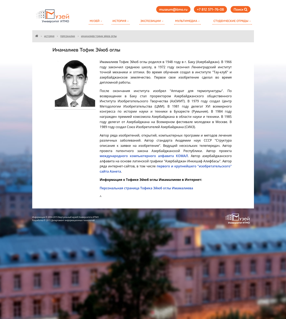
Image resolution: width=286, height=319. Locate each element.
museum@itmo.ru (173, 9)
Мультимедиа (186, 21)
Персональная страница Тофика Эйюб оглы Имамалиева (146, 188)
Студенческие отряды (230, 21)
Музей (95, 21)
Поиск (241, 9)
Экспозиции (150, 21)
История (119, 21)
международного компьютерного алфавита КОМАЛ (144, 156)
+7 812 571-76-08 (210, 9)
